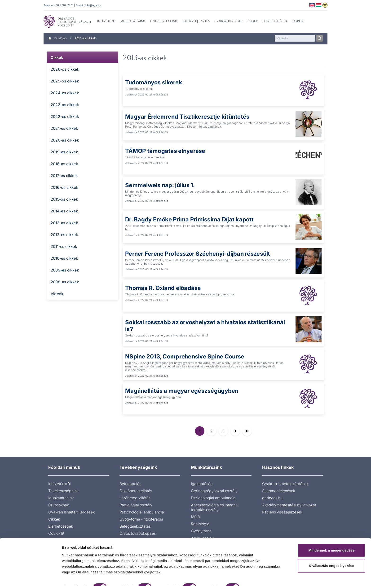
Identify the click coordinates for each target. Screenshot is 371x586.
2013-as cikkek (64, 222)
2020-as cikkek (65, 140)
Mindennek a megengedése (331, 532)
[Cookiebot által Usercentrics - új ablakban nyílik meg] (30, 576)
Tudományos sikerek (153, 82)
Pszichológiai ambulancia (141, 512)
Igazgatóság (202, 483)
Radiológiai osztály (135, 505)
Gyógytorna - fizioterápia (141, 519)
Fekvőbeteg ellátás (135, 490)
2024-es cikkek (65, 92)
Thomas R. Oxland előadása (163, 287)
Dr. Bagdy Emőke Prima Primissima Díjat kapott (189, 219)
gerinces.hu (272, 498)
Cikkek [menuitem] (252, 21)
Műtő (195, 516)
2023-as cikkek (65, 104)
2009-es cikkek (65, 270)
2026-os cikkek (65, 69)
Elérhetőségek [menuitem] (275, 21)
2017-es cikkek (64, 175)
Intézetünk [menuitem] (106, 21)
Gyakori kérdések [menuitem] (228, 21)
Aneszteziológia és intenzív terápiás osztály (214, 507)
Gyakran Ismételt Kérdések (71, 512)
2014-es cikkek (64, 211)
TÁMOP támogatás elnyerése (165, 150)
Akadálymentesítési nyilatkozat (289, 505)
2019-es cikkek (64, 152)
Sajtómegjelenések (278, 490)
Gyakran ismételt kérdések (285, 483)
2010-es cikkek (64, 258)
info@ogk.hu (93, 5)
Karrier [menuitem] (297, 21)
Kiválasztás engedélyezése (331, 548)
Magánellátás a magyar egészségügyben (181, 390)
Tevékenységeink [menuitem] (163, 21)
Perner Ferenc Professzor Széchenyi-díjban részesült (197, 253)
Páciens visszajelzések (282, 512)
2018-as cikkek (64, 163)
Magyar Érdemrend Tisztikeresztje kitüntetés (187, 116)
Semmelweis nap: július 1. (160, 185)
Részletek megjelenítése (82, 577)
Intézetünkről (59, 483)
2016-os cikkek (64, 187)
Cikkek (57, 57)
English (312, 5)
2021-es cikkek (64, 128)
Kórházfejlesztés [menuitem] (196, 21)
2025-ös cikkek (65, 81)
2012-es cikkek (64, 234)
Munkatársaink (61, 498)
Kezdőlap (57, 38)
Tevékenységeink (63, 490)
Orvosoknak (58, 505)
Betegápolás (130, 483)
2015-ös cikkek (64, 199)
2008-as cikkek (65, 282)
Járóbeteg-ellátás (134, 498)
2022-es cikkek (65, 116)
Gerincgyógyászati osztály (214, 490)
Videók (57, 293)
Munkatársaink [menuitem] (132, 21)
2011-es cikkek (64, 246)
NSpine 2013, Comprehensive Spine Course (184, 356)
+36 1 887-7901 (63, 5)
